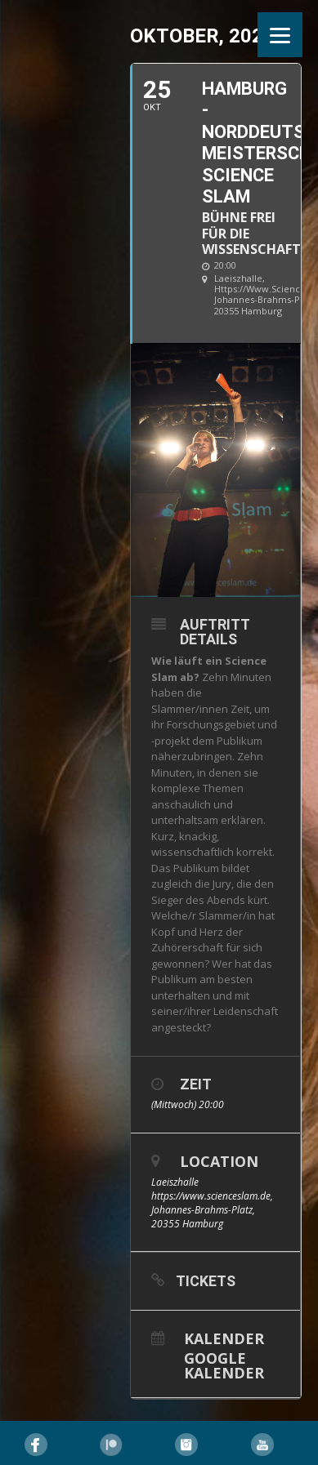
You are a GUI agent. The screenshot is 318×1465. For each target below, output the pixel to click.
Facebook (36, 1444)
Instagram (186, 1444)
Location (219, 1161)
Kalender (224, 1337)
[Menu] (280, 34)
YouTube (262, 1444)
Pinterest (111, 1444)
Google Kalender (224, 1364)
